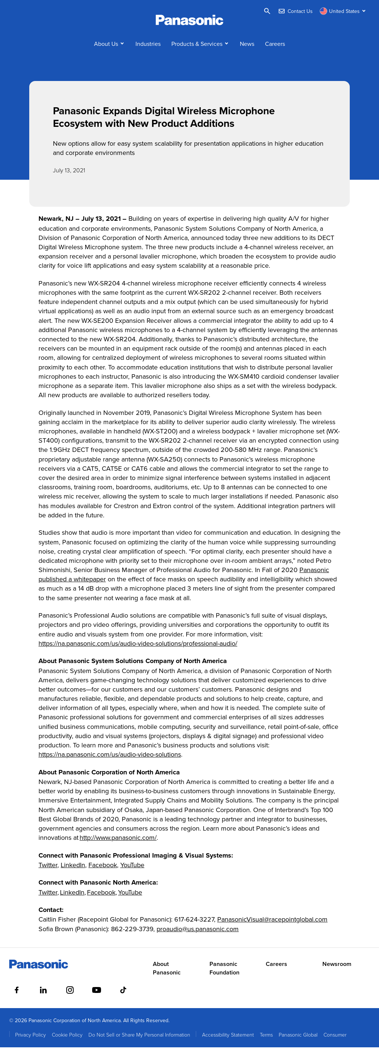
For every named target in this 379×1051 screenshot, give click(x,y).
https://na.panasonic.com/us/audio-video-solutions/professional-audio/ (137, 647)
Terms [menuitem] (266, 1038)
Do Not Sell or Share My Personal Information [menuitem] (139, 1038)
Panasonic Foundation (224, 972)
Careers (275, 47)
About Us (106, 47)
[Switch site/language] (343, 11)
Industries (148, 47)
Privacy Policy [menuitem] (30, 1038)
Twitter (47, 868)
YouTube (132, 868)
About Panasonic (167, 972)
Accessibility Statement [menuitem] (228, 1038)
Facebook (102, 868)
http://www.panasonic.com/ (118, 841)
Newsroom (336, 968)
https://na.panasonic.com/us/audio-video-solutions (109, 758)
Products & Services (196, 47)
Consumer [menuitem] (334, 1038)
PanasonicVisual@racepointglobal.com (272, 923)
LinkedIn (73, 868)
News (247, 47)
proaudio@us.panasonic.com (198, 932)
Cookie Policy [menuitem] (67, 1038)
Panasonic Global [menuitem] (298, 1038)
